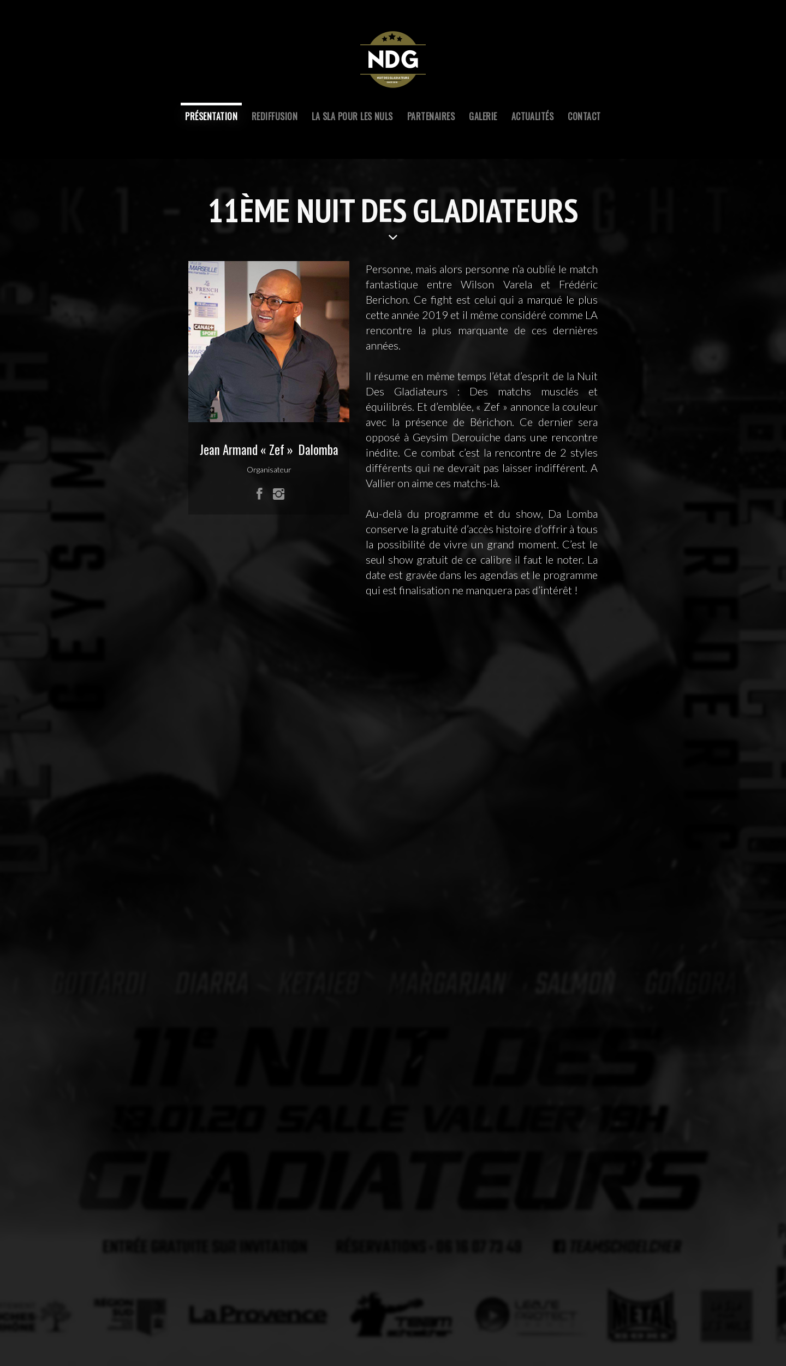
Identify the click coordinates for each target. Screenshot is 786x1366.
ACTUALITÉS (532, 116)
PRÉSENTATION (211, 116)
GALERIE (483, 116)
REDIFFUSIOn (274, 116)
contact (584, 116)
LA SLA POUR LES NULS (352, 116)
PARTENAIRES (431, 116)
